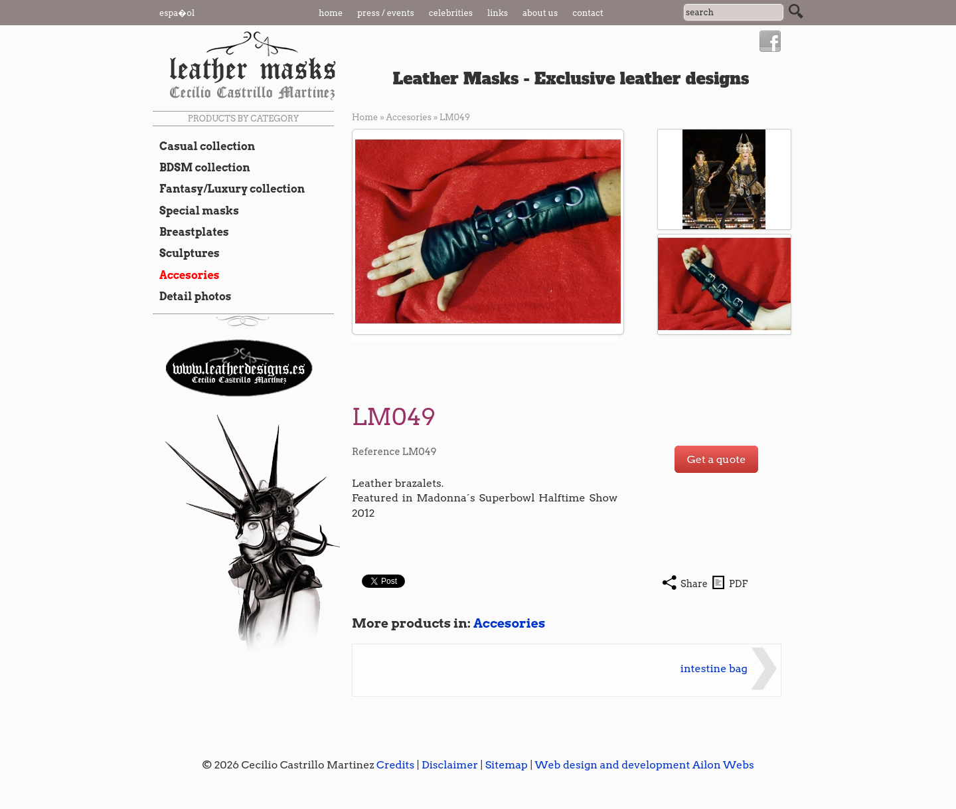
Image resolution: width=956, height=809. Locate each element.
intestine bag (714, 668)
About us (540, 13)
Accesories (186, 275)
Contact (587, 13)
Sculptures (186, 253)
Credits (395, 765)
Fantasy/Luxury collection (229, 189)
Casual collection (204, 146)
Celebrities (451, 13)
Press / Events (385, 13)
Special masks (196, 211)
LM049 (454, 117)
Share (694, 584)
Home (331, 13)
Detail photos (192, 296)
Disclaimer (450, 765)
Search (796, 11)
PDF (738, 584)
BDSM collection (201, 167)
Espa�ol (177, 13)
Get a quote (716, 459)
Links (497, 13)
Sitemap (506, 765)
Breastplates (191, 232)
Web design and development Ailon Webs (644, 765)
